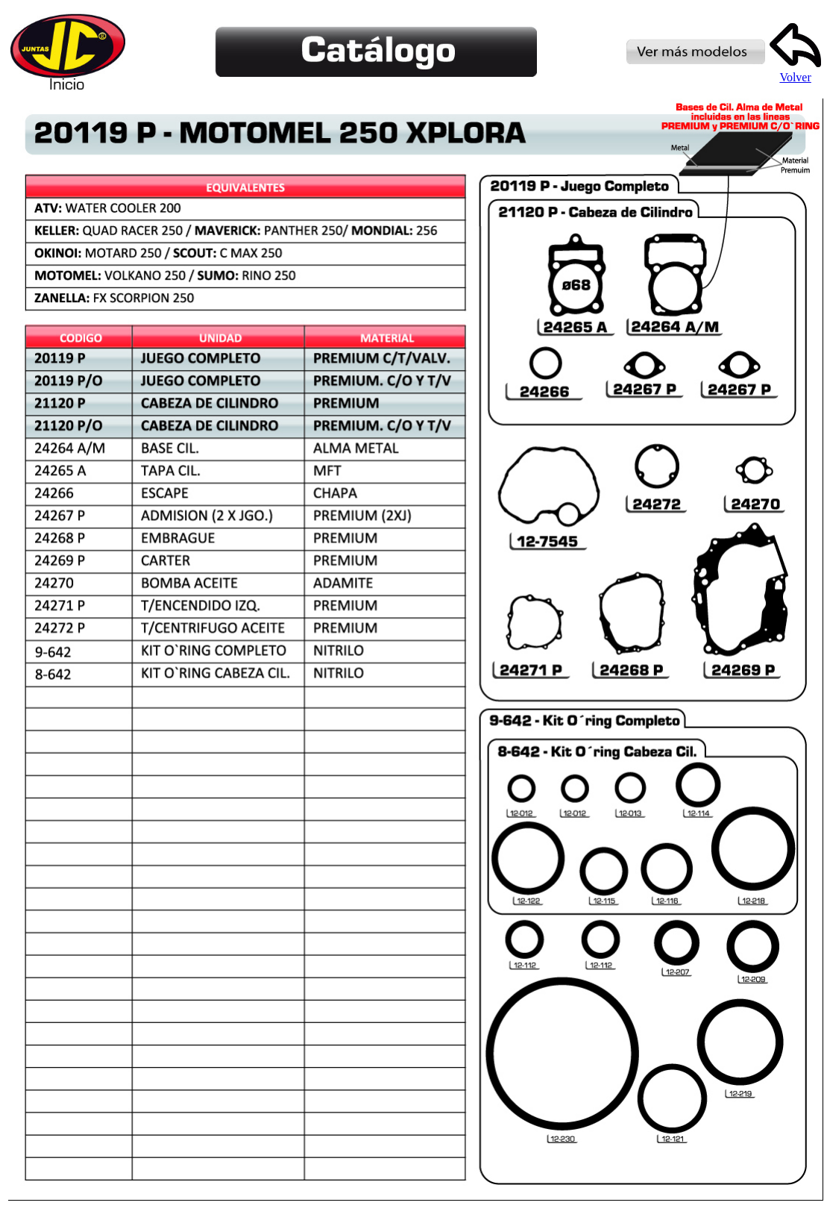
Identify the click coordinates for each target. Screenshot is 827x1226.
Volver (795, 72)
